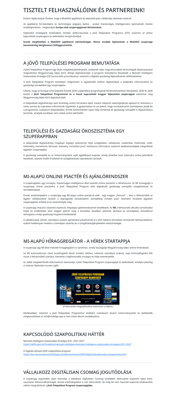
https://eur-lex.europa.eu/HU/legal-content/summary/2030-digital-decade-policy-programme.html (74, 354)
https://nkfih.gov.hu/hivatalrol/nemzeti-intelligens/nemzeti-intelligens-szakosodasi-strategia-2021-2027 (77, 344)
